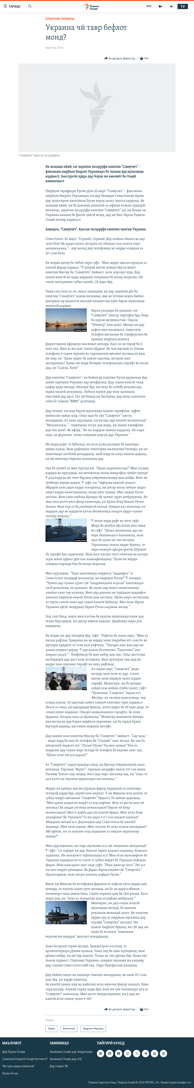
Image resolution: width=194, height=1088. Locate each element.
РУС (149, 6)
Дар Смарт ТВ (59, 1066)
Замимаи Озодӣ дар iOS (66, 1059)
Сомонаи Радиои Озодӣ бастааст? (24, 1059)
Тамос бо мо (10, 1073)
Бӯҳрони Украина (59, 19)
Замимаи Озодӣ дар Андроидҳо (71, 1052)
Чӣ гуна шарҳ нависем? (18, 1066)
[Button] (119, 58)
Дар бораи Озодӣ (13, 1052)
